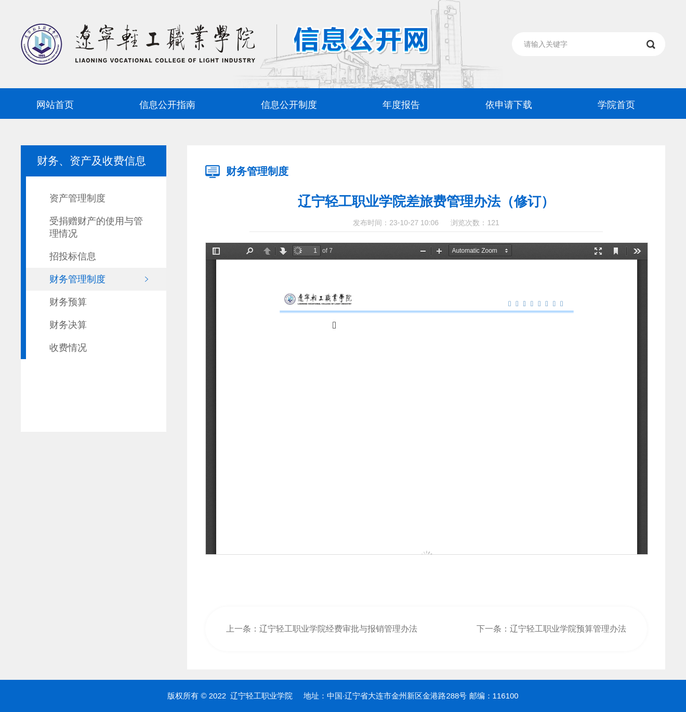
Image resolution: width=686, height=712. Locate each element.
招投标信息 (72, 256)
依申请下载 (508, 105)
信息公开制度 (289, 105)
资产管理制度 (77, 198)
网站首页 (55, 105)
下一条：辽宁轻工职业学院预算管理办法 (551, 628)
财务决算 (68, 325)
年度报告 (401, 105)
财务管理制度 (77, 279)
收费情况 (68, 348)
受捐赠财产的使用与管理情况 (96, 227)
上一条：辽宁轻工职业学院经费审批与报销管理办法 (321, 628)
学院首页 (616, 105)
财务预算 (68, 302)
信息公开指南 (167, 105)
